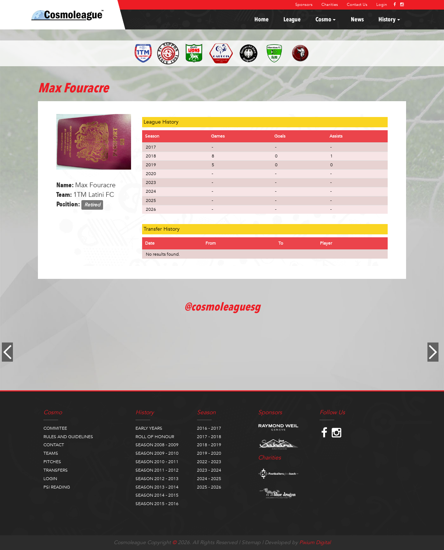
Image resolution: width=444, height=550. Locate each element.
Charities (329, 4)
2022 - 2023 (209, 462)
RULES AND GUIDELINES (68, 437)
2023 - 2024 (209, 470)
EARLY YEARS (148, 428)
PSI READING (56, 487)
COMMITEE (55, 428)
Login (381, 4)
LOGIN (50, 479)
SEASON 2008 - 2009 (157, 445)
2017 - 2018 (209, 437)
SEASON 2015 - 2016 (157, 504)
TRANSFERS (55, 470)
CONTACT (53, 445)
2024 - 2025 (209, 479)
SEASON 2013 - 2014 (157, 487)
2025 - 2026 (209, 487)
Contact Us (357, 4)
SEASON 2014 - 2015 (157, 495)
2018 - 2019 (209, 445)
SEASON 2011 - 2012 (157, 470)
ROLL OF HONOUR (154, 437)
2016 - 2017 (209, 428)
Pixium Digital (315, 542)
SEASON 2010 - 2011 (157, 462)
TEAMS (50, 453)
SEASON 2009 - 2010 (157, 453)
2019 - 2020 (209, 453)
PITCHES (52, 462)
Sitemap (251, 542)
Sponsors (304, 4)
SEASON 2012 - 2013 (157, 479)
